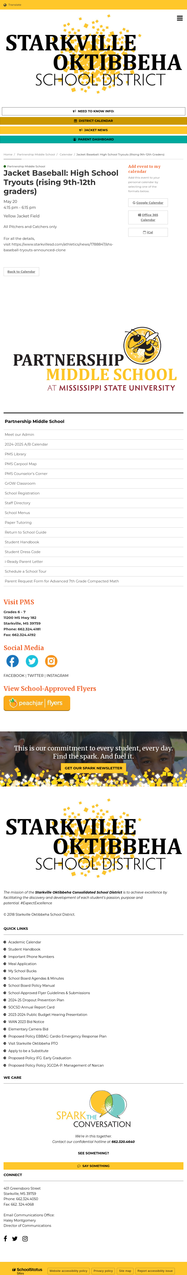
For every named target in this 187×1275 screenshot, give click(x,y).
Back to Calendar (21, 271)
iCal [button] (148, 232)
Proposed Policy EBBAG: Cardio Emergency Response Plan (57, 1036)
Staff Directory (17, 503)
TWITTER (35, 675)
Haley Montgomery (20, 1220)
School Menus (17, 512)
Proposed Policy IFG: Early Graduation (39, 1058)
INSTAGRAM (58, 675)
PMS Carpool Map (21, 464)
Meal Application (22, 964)
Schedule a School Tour (26, 571)
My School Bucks (22, 971)
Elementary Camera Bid (28, 1029)
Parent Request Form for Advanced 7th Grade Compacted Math (62, 581)
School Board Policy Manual (31, 985)
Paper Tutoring (18, 522)
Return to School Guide (26, 532)
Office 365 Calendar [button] (148, 217)
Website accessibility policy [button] (69, 1271)
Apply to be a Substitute (28, 1051)
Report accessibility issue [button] (155, 1271)
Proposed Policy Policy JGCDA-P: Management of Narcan (56, 1065)
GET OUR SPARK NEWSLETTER (93, 768)
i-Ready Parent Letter (24, 561)
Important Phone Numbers (31, 957)
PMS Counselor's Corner (26, 473)
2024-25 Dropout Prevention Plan (36, 1000)
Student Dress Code (23, 552)
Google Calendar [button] (148, 203)
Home (8, 154)
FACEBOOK (14, 675)
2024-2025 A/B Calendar (26, 444)
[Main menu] (180, 18)
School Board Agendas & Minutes (36, 978)
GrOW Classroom (20, 483)
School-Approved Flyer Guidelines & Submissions (49, 993)
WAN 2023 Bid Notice (26, 1022)
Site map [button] (125, 1271)
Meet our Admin (19, 434)
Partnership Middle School (36, 154)
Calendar (66, 154)
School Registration (22, 493)
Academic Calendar (24, 942)
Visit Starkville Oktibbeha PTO (33, 1043)
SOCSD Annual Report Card (31, 1007)
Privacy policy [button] (103, 1271)
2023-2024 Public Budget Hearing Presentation (47, 1015)
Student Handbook (22, 542)
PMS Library (15, 454)
